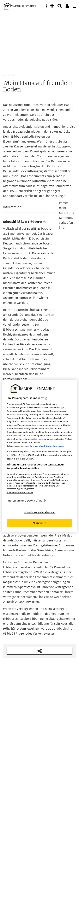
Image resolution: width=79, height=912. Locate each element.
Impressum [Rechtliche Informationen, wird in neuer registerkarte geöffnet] (58, 446)
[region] (39, 456)
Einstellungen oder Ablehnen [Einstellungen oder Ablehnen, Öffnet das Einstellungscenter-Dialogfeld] (39, 512)
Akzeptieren (39, 522)
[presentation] (74, 5)
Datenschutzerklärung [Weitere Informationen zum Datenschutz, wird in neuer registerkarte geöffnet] (41, 446)
